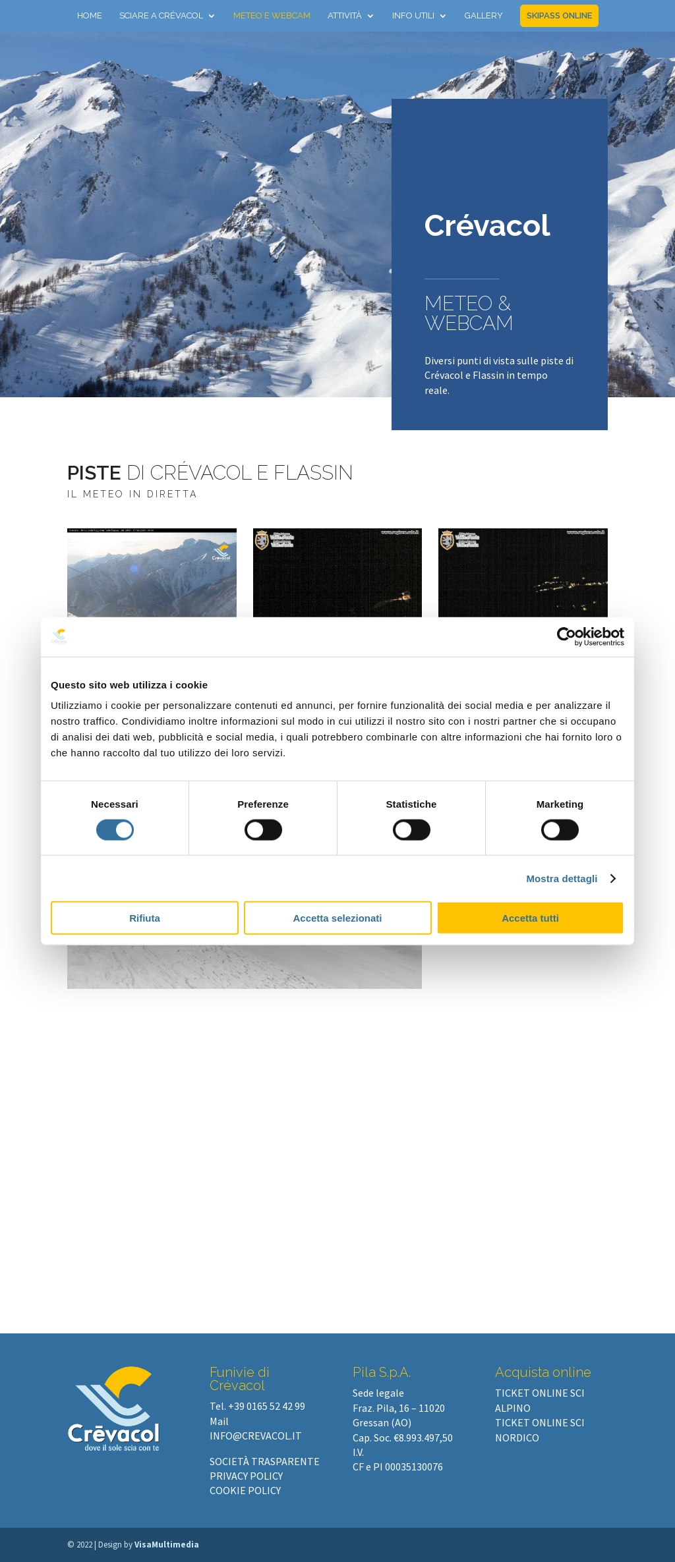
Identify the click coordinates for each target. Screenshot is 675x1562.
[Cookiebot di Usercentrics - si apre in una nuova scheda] (566, 636)
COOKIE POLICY (245, 1490)
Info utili (413, 15)
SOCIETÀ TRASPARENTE (265, 1461)
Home (89, 15)
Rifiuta (144, 918)
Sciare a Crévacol (161, 15)
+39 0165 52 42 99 (266, 1405)
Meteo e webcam (271, 15)
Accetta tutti (530, 918)
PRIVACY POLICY (246, 1475)
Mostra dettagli (561, 877)
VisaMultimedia (166, 1544)
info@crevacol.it (256, 1435)
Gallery (484, 15)
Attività (345, 15)
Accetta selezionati (337, 918)
